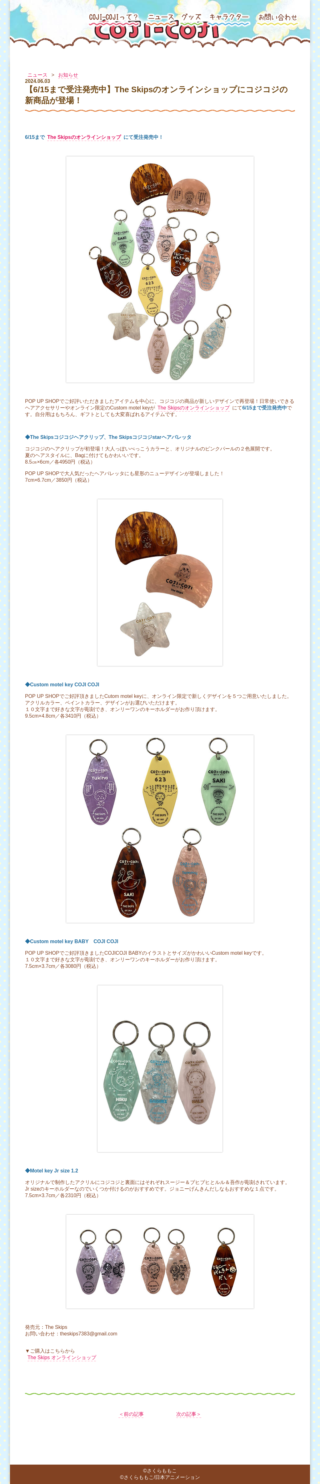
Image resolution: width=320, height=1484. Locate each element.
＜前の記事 (131, 1414)
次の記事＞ (188, 1414)
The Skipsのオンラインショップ (84, 137)
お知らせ (68, 75)
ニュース (38, 75)
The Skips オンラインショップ (62, 1357)
